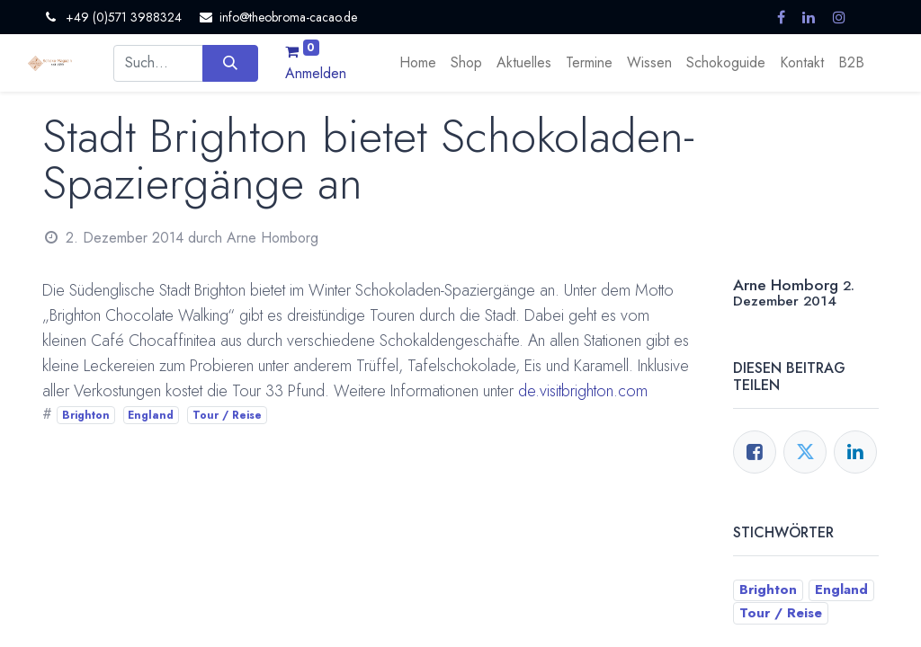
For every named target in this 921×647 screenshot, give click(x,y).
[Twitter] (805, 452)
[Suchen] (229, 63)
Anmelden (315, 73)
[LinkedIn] (855, 452)
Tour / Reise (227, 415)
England (151, 415)
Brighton (86, 415)
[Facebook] (754, 452)
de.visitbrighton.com (583, 391)
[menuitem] (417, 63)
